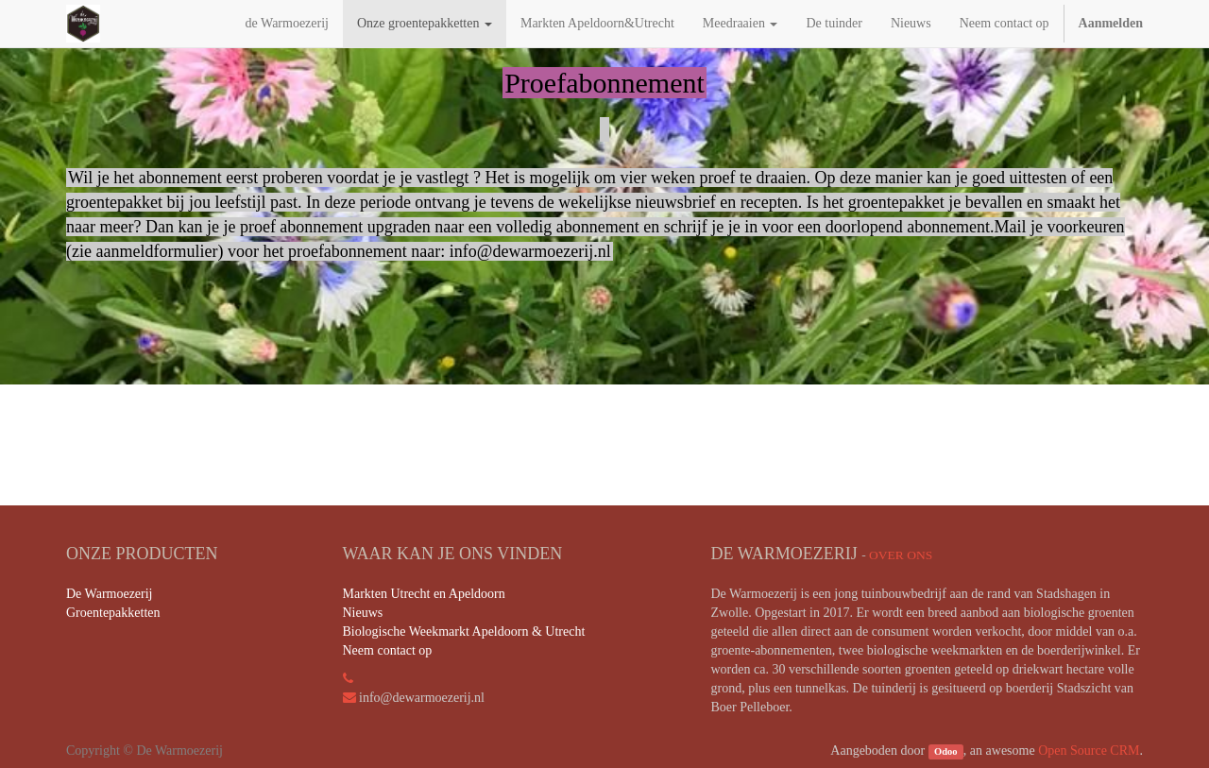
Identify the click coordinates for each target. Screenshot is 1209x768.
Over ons (900, 555)
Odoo (946, 751)
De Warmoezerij (109, 594)
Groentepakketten (113, 613)
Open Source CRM (1088, 750)
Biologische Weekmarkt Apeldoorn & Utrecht (464, 631)
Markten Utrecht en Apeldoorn (424, 594)
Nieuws (363, 613)
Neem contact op (388, 650)
